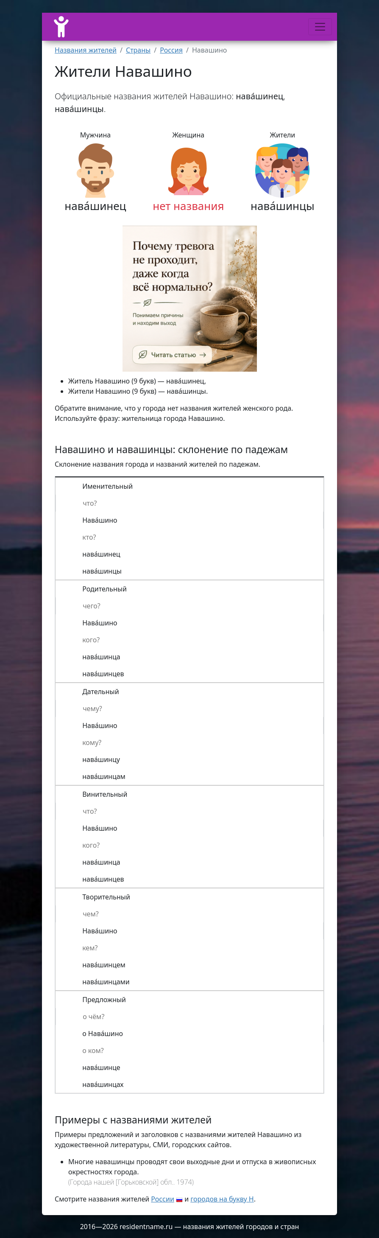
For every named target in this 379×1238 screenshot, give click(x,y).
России (162, 1199)
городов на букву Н (222, 1199)
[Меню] (320, 26)
